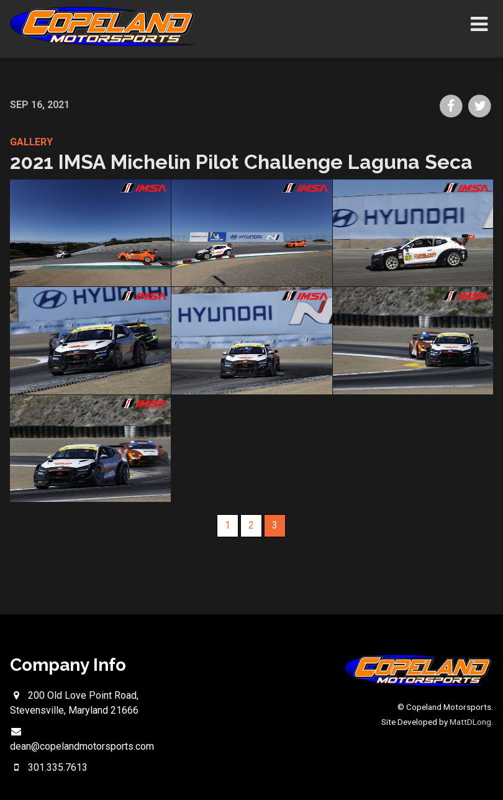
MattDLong (470, 722)
